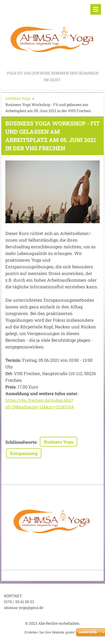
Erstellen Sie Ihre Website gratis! (50, 632)
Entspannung (23, 453)
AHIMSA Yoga (17, 98)
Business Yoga (58, 442)
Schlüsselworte (20, 442)
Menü (95, 9)
